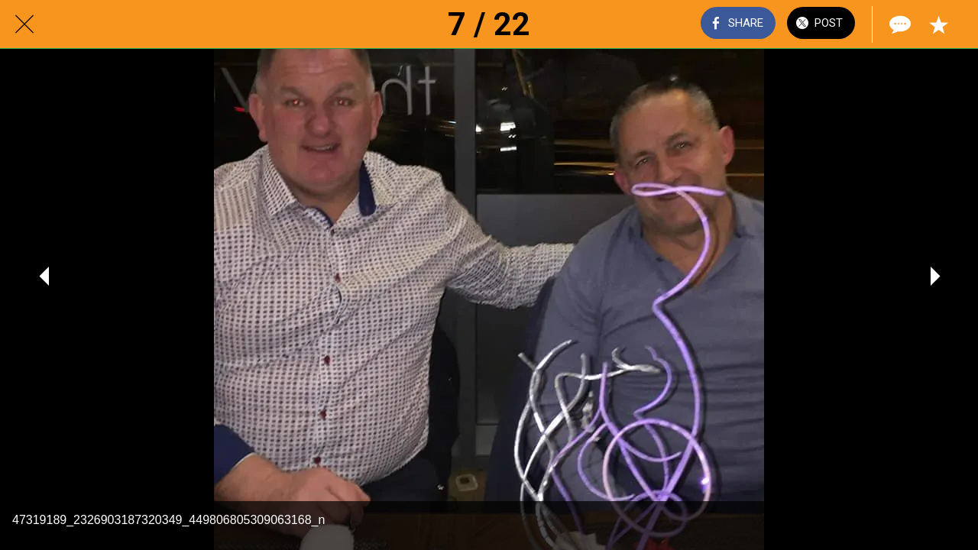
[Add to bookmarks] (938, 24)
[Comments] (898, 24)
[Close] (24, 24)
